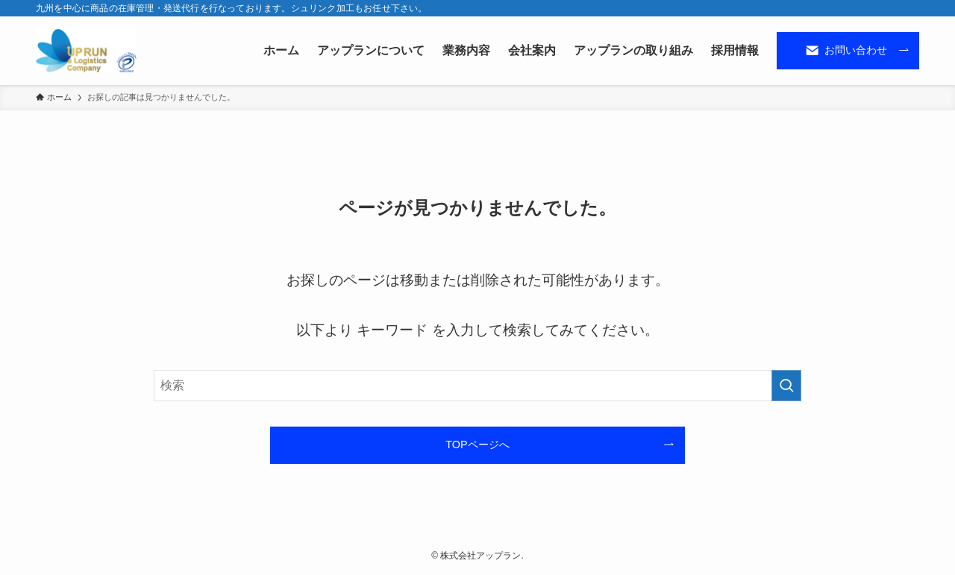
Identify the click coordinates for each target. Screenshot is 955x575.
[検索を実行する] (786, 385)
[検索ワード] (477, 385)
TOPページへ (477, 444)
